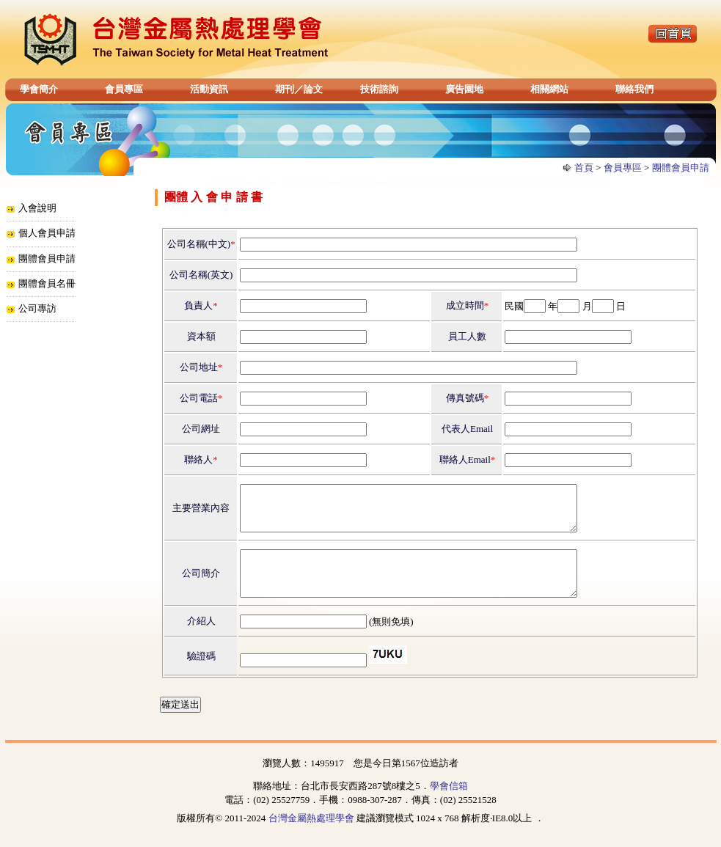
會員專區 (124, 89)
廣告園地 (464, 89)
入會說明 (37, 207)
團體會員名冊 (47, 283)
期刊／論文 (299, 89)
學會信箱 (449, 803)
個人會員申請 (47, 232)
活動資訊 (209, 89)
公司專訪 (37, 308)
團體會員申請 (680, 167)
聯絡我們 (634, 89)
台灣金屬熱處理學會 (311, 835)
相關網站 (549, 89)
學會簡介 (39, 89)
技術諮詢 (379, 89)
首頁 (583, 167)
